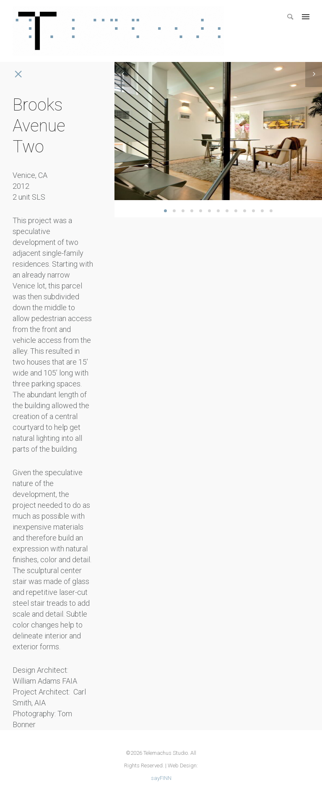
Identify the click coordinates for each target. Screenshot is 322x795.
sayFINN (161, 778)
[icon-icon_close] (17, 74)
